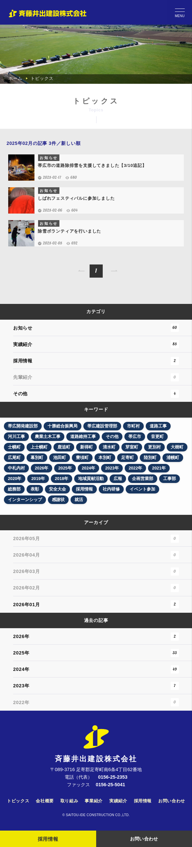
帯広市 (134, 436)
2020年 (14, 478)
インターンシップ (25, 499)
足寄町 (127, 457)
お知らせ (96, 328)
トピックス (18, 800)
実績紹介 (96, 344)
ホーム (15, 78)
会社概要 (45, 800)
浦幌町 (172, 457)
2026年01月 (96, 604)
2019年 (38, 478)
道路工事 (158, 426)
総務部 (14, 489)
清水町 (109, 447)
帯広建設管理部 (102, 426)
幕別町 (37, 457)
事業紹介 (94, 800)
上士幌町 (39, 447)
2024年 (88, 468)
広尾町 (14, 457)
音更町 (157, 436)
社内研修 (111, 489)
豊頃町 (82, 457)
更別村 (154, 447)
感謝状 (58, 499)
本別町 (104, 457)
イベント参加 (142, 489)
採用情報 (96, 361)
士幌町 (14, 447)
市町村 (133, 426)
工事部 (169, 478)
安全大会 (57, 489)
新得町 (86, 447)
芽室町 (131, 447)
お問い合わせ (171, 800)
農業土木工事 (47, 436)
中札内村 (16, 468)
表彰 (35, 489)
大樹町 (177, 447)
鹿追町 (63, 447)
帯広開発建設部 (23, 426)
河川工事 (16, 436)
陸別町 (150, 457)
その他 (96, 394)
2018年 (61, 478)
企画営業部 (142, 478)
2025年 (65, 468)
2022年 (135, 468)
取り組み (69, 800)
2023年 (111, 468)
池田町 (59, 457)
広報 (118, 478)
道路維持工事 (83, 436)
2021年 (158, 468)
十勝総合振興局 (62, 426)
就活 (79, 499)
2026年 (41, 468)
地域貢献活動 (91, 478)
